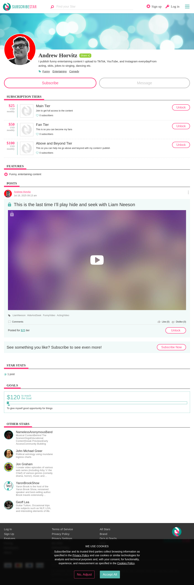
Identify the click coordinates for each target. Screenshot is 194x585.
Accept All (110, 574)
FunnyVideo (49, 315)
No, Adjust (84, 574)
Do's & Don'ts (108, 538)
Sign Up (9, 533)
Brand (103, 533)
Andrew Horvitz (22, 191)
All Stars (105, 529)
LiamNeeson (19, 315)
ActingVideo (63, 315)
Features (9, 538)
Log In (8, 529)
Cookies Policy (126, 563)
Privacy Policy (61, 533)
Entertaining (59, 71)
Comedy (74, 71)
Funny (46, 71)
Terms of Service (62, 529)
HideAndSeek (34, 315)
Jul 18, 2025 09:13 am (25, 195)
